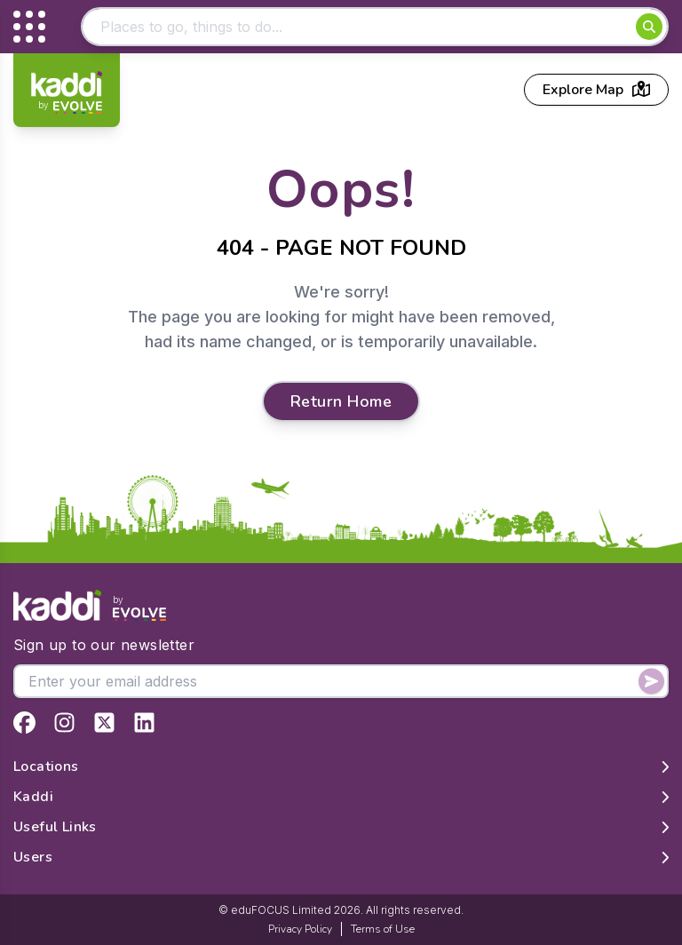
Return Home (341, 401)
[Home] (66, 92)
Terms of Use (383, 929)
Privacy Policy (300, 929)
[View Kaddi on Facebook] (24, 722)
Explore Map (596, 89)
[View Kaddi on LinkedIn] (144, 722)
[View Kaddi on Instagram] (64, 722)
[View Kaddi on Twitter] (104, 722)
